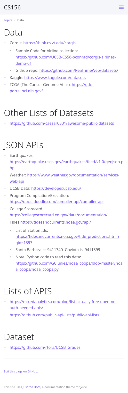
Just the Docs (31, 387)
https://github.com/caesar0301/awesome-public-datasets (62, 123)
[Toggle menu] (121, 7)
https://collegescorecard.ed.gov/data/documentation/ (58, 215)
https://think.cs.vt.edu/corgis (49, 42)
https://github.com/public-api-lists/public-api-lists (54, 315)
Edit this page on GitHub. (21, 371)
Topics (8, 20)
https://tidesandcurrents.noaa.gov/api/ (55, 222)
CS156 (12, 7)
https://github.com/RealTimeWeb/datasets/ (79, 70)
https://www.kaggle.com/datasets (55, 77)
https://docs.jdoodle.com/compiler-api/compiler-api (57, 201)
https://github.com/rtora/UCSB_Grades (45, 347)
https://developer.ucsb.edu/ (56, 188)
